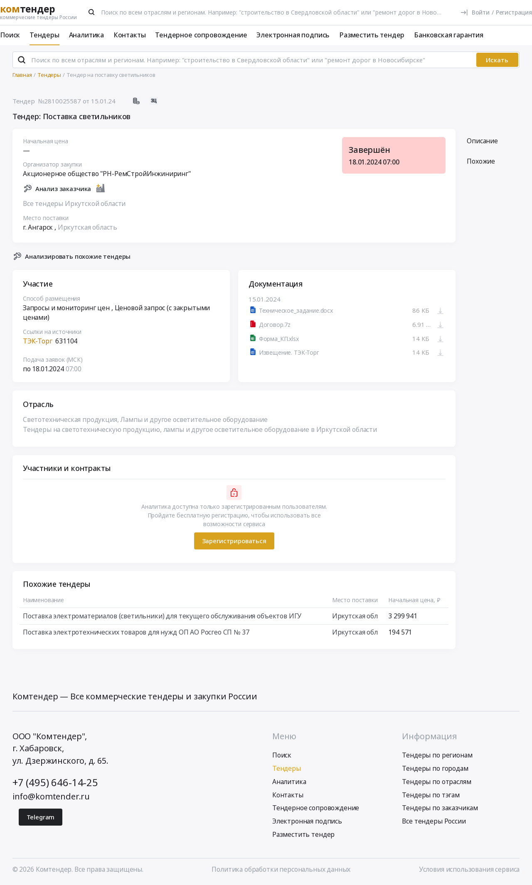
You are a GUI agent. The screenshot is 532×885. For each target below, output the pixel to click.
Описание (482, 140)
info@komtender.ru (51, 796)
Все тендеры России (434, 821)
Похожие (481, 161)
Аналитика (86, 34)
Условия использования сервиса (469, 869)
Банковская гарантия (448, 34)
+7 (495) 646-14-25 (55, 782)
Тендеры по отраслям (436, 781)
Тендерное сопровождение (201, 34)
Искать (497, 60)
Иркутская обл (355, 615)
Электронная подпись (293, 34)
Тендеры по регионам (437, 755)
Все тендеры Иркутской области (74, 203)
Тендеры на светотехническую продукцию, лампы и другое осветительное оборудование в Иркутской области (200, 429)
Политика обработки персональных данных (281, 869)
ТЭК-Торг (37, 341)
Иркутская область (87, 227)
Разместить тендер (371, 34)
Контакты (129, 34)
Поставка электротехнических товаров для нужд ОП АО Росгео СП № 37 (136, 632)
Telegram (41, 817)
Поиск (10, 34)
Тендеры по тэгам (430, 794)
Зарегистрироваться (234, 541)
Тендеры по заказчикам (440, 807)
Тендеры (44, 34)
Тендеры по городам (435, 768)
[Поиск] (92, 12)
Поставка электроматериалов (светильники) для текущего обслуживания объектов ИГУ (162, 615)
